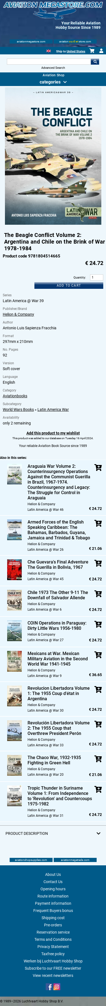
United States (76, 51)
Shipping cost (53, 918)
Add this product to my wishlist (53, 433)
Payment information (53, 903)
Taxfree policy (53, 954)
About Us (53, 874)
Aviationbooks (15, 396)
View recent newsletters (53, 975)
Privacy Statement (53, 946)
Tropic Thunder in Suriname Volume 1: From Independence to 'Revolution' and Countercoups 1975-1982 (60, 796)
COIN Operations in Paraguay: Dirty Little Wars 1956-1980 (57, 625)
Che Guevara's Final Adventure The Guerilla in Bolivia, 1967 (58, 564)
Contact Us (53, 881)
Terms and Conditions (53, 939)
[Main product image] (53, 224)
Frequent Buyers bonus (53, 910)
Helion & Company (18, 314)
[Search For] (49, 62)
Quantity (79, 277)
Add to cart (69, 285)
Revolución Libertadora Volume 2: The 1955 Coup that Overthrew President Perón (59, 728)
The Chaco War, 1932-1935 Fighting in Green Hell (54, 760)
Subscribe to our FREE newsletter (53, 968)
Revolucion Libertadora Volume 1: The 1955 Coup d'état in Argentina (59, 693)
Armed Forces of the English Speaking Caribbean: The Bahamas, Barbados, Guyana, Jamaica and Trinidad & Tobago (59, 529)
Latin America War (53, 409)
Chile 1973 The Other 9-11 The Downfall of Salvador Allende (58, 595)
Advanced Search (53, 68)
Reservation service (53, 932)
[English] (49, 50)
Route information (53, 896)
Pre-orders (53, 925)
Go (95, 62)
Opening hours (53, 889)
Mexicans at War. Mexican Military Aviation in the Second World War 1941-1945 (58, 659)
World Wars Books (18, 409)
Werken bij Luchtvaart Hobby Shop (53, 961)
